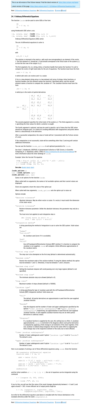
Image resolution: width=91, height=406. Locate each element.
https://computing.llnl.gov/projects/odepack (59, 152)
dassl (28, 168)
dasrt (32, 168)
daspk (24, 168)
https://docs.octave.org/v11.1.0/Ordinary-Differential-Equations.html (52, 6)
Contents (58, 11)
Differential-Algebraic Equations (25, 11)
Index (64, 11)
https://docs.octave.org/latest (68, 2)
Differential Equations (46, 11)
